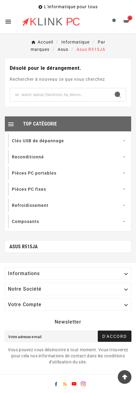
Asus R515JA (23, 247)
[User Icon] (113, 21)
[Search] (118, 94)
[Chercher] (60, 94)
